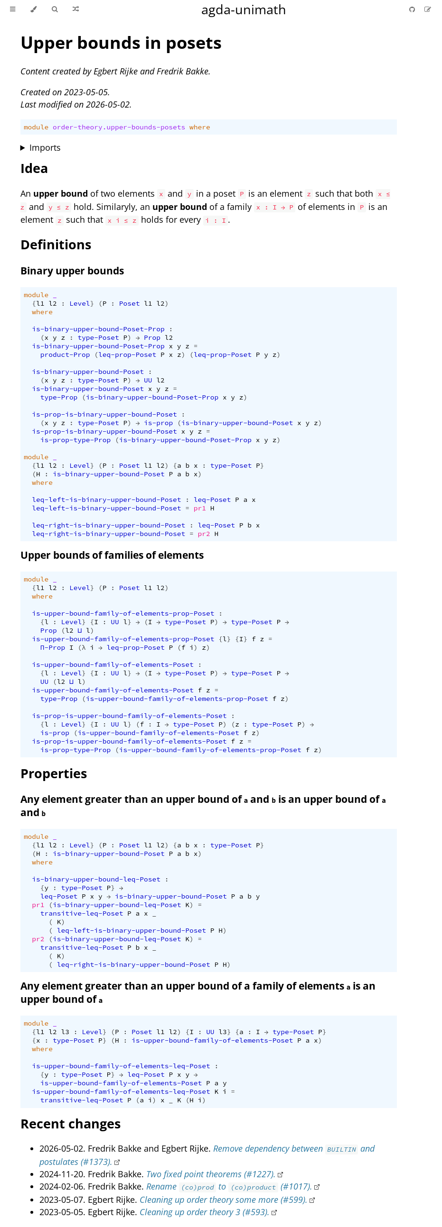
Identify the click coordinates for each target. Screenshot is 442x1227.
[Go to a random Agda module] (75, 9)
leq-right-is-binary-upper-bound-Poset (108, 525)
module (36, 127)
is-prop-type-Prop (75, 440)
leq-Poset (212, 499)
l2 (52, 303)
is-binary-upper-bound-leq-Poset (96, 879)
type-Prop (59, 397)
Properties (53, 773)
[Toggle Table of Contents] (12, 9)
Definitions (55, 244)
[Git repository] (413, 9)
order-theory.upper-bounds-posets (119, 127)
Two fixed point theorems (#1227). (211, 1174)
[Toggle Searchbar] (54, 9)
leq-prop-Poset (127, 354)
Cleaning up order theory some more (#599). (224, 1199)
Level (79, 303)
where (199, 127)
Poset (129, 303)
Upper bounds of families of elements (112, 555)
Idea (34, 168)
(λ (81, 647)
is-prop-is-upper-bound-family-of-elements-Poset (129, 715)
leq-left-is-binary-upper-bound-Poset (106, 499)
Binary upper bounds (72, 270)
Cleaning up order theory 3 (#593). (205, 1212)
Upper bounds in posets (121, 42)
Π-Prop (52, 647)
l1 (40, 303)
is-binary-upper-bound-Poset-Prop (98, 329)
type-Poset (98, 337)
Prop (152, 337)
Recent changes (70, 1123)
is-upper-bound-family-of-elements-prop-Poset (123, 613)
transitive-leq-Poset (81, 913)
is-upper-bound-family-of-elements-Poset (112, 664)
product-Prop (65, 354)
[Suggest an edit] (428, 9)
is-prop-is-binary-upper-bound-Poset (104, 414)
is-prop (158, 422)
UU (148, 380)
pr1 (200, 508)
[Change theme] (33, 9)
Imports (45, 147)
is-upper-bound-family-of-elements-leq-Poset (121, 1066)
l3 (65, 1031)
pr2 (204, 533)
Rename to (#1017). (229, 1186)
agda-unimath (243, 9)
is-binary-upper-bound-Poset (88, 371)
